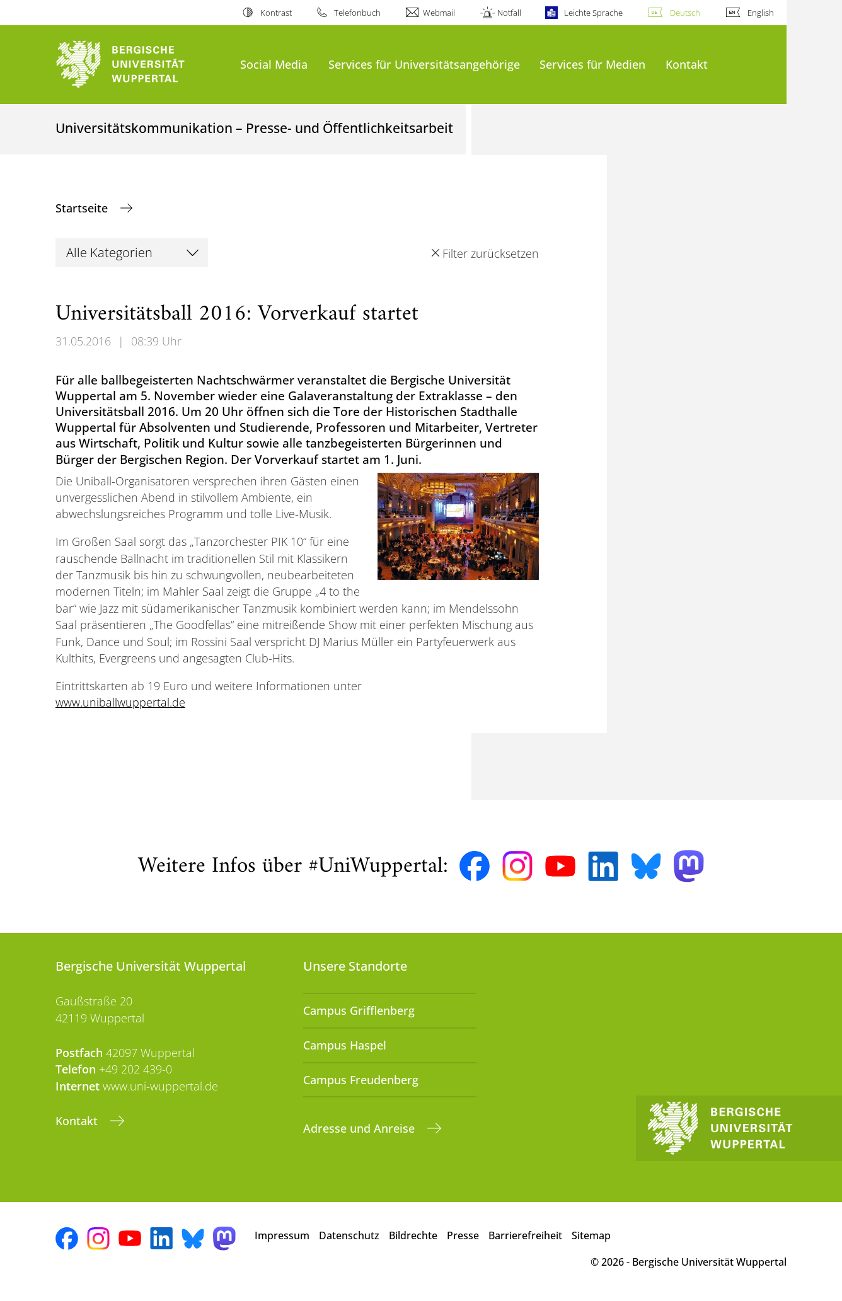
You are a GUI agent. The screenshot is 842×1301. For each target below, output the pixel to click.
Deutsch (685, 12)
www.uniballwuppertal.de (120, 702)
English (760, 12)
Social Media (274, 64)
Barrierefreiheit (525, 1235)
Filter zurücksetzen (490, 253)
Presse (463, 1235)
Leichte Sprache (593, 12)
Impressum (282, 1235)
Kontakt (687, 64)
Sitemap (591, 1235)
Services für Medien (592, 64)
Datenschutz (349, 1235)
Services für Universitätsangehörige (424, 64)
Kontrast (276, 12)
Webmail (439, 12)
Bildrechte (413, 1235)
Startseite (83, 208)
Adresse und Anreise (360, 1128)
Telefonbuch (357, 12)
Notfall (509, 12)
